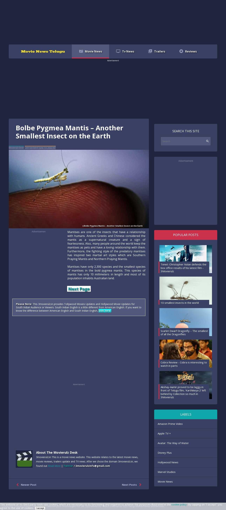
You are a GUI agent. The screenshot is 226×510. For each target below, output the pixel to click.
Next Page (79, 289)
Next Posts (132, 484)
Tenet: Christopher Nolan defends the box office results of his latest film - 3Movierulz (183, 268)
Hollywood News (168, 462)
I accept (40, 508)
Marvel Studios (167, 472)
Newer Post (25, 484)
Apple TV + (164, 433)
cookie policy (179, 504)
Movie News (165, 481)
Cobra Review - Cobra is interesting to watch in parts (184, 364)
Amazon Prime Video (170, 423)
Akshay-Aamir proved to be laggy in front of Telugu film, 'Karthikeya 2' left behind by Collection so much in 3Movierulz (183, 392)
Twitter (68, 465)
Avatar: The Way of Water (173, 443)
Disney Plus (165, 452)
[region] (113, 22)
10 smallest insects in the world (180, 302)
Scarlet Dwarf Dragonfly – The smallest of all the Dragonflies (184, 332)
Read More (54, 465)
